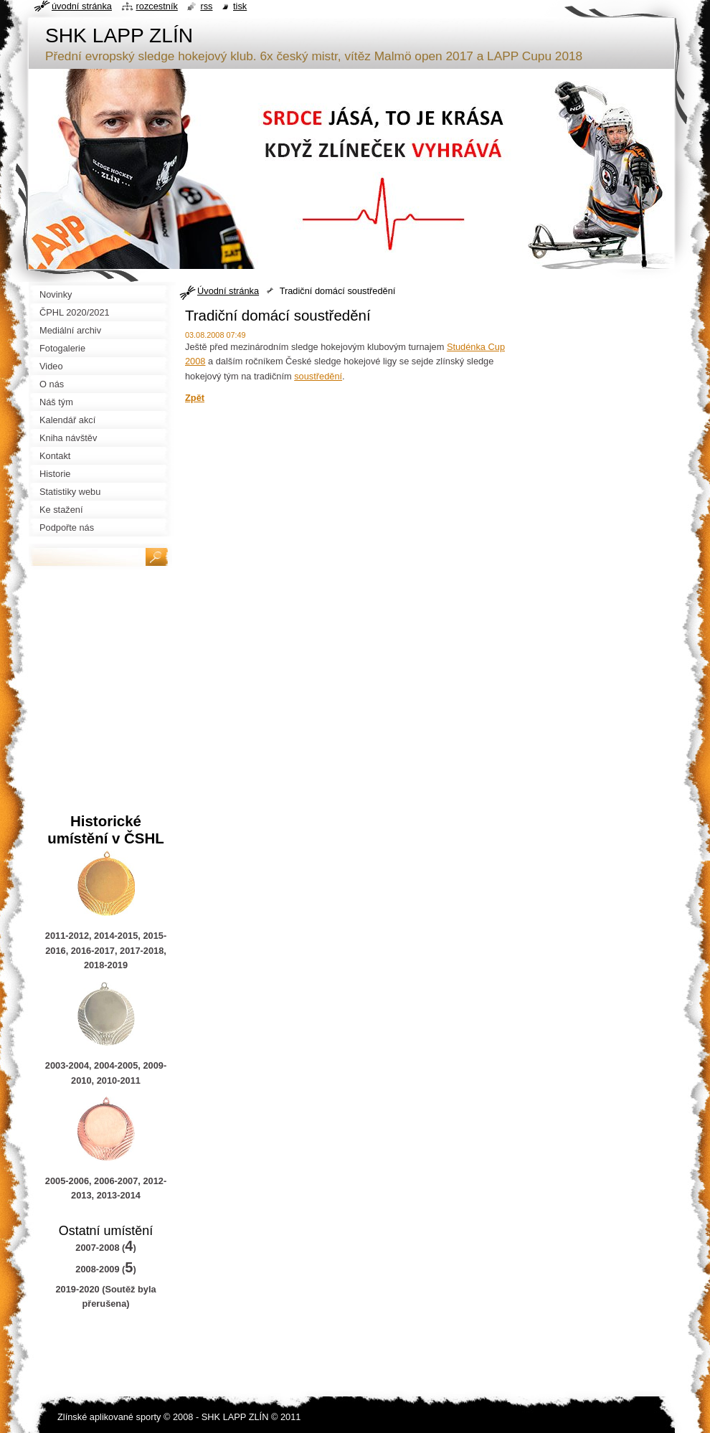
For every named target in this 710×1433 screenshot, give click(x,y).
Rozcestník (157, 6)
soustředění (318, 376)
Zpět (194, 397)
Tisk (240, 6)
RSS (206, 6)
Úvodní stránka (228, 290)
